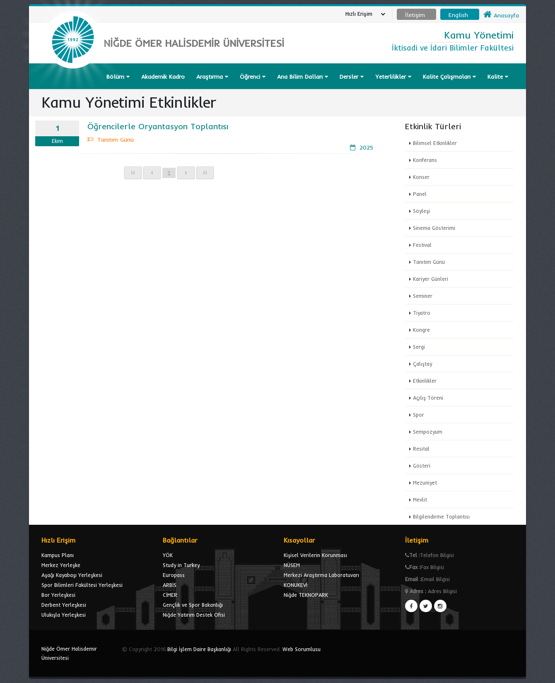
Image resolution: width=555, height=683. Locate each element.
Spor (418, 414)
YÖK (168, 555)
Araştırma (212, 76)
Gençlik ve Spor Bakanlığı (193, 604)
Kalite (497, 76)
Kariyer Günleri (430, 278)
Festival (422, 244)
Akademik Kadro (163, 76)
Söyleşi (421, 211)
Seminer (422, 295)
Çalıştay (422, 363)
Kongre (421, 329)
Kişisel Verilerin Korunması (315, 555)
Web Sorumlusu (301, 649)
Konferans (425, 160)
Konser (421, 177)
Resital (421, 448)
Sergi (419, 346)
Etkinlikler (425, 380)
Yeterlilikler (393, 76)
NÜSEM (292, 565)
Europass (174, 575)
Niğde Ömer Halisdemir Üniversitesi (69, 653)
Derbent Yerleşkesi (63, 604)
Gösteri (421, 465)
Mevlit (420, 499)
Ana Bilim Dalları (302, 76)
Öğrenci (252, 76)
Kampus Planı (57, 555)
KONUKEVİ (295, 585)
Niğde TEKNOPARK (306, 594)
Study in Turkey (181, 565)
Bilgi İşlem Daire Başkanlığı (199, 649)
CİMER (170, 594)
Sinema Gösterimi (434, 227)
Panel (420, 194)
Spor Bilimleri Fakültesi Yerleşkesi (82, 585)
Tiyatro (421, 312)
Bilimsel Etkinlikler (435, 143)
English (458, 15)
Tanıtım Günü (429, 261)
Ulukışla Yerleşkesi (63, 614)
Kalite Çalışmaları (449, 76)
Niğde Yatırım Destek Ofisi (194, 614)
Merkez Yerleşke (60, 565)
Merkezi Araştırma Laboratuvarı (321, 575)
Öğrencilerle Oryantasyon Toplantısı (157, 126)
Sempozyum (427, 431)
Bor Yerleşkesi (58, 594)
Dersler (352, 76)
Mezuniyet (425, 482)
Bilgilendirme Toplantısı (441, 516)
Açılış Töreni (428, 397)
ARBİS (169, 585)
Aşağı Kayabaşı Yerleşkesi (71, 575)
